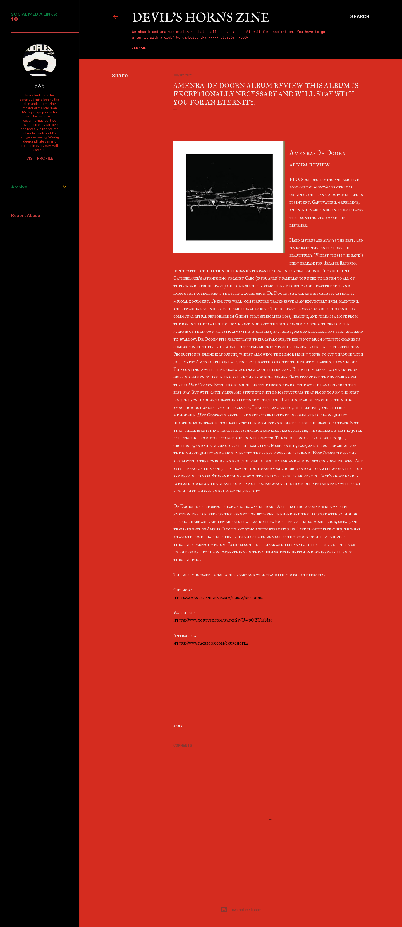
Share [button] (120, 76)
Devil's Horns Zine (200, 18)
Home (140, 48)
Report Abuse (25, 215)
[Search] (359, 16)
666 (40, 85)
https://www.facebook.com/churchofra (210, 643)
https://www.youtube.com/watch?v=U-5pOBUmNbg (223, 620)
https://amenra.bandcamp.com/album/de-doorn (218, 597)
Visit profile (39, 158)
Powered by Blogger (241, 909)
